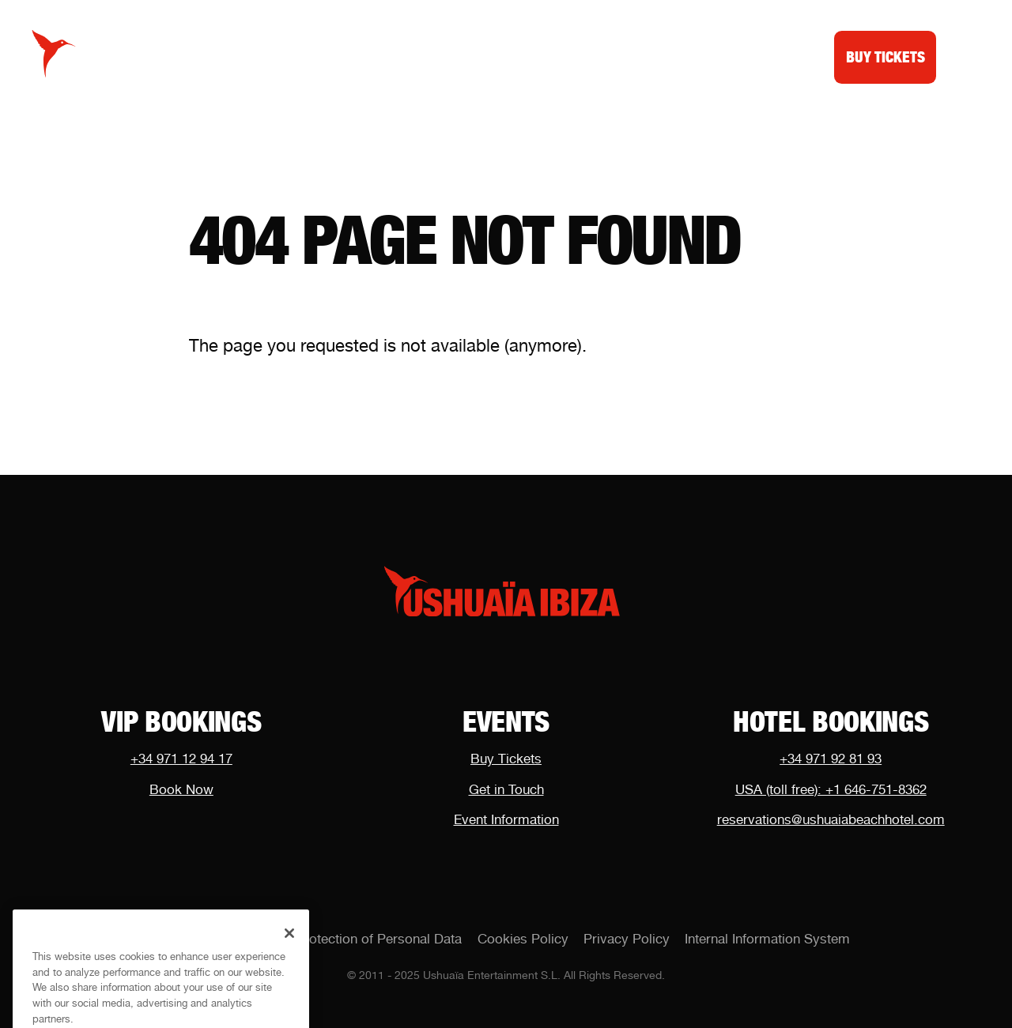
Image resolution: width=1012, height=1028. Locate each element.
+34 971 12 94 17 (181, 758)
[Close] (289, 945)
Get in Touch (506, 789)
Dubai (677, 56)
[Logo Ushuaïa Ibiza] (54, 54)
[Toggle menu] (963, 54)
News (544, 56)
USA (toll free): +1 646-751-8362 (831, 789)
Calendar (352, 56)
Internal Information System (767, 939)
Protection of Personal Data (379, 939)
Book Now (181, 789)
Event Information (506, 819)
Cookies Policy (523, 939)
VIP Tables (457, 56)
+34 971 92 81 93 (831, 758)
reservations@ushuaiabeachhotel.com (831, 819)
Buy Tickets (506, 758)
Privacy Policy (626, 939)
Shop (610, 56)
